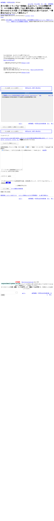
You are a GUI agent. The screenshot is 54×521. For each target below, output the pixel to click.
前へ (46, 4)
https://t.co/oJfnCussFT (9, 60)
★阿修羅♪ (3, 2)
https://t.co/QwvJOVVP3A (37, 69)
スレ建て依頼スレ (43, 198)
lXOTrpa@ (32, 15)
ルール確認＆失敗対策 (17, 192)
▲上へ (20, 123)
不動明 (7, 95)
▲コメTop (30, 4)
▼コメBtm (37, 4)
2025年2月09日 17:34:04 (18, 95)
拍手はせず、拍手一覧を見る (33, 88)
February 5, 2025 (25, 62)
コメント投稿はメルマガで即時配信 (28, 198)
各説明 (44, 150)
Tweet (2, 17)
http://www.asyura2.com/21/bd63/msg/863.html (8, 14)
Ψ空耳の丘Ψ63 (11, 2)
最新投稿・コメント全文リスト (9, 198)
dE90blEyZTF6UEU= (33, 95)
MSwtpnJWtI (27, 95)
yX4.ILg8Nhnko (27, 15)
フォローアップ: (5, 135)
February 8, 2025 (25, 72)
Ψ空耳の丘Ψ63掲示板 (40, 123)
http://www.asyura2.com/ (28, 285)
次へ (42, 4)
